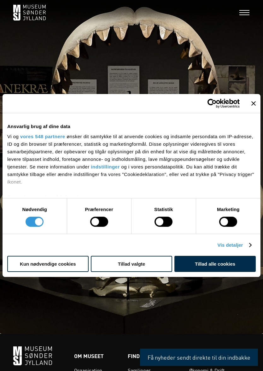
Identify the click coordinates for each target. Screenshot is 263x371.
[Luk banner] (253, 103)
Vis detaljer (230, 245)
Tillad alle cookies (215, 264)
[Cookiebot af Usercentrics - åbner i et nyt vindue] (212, 103)
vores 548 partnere (42, 136)
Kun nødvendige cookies (48, 264)
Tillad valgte (131, 264)
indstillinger (105, 166)
